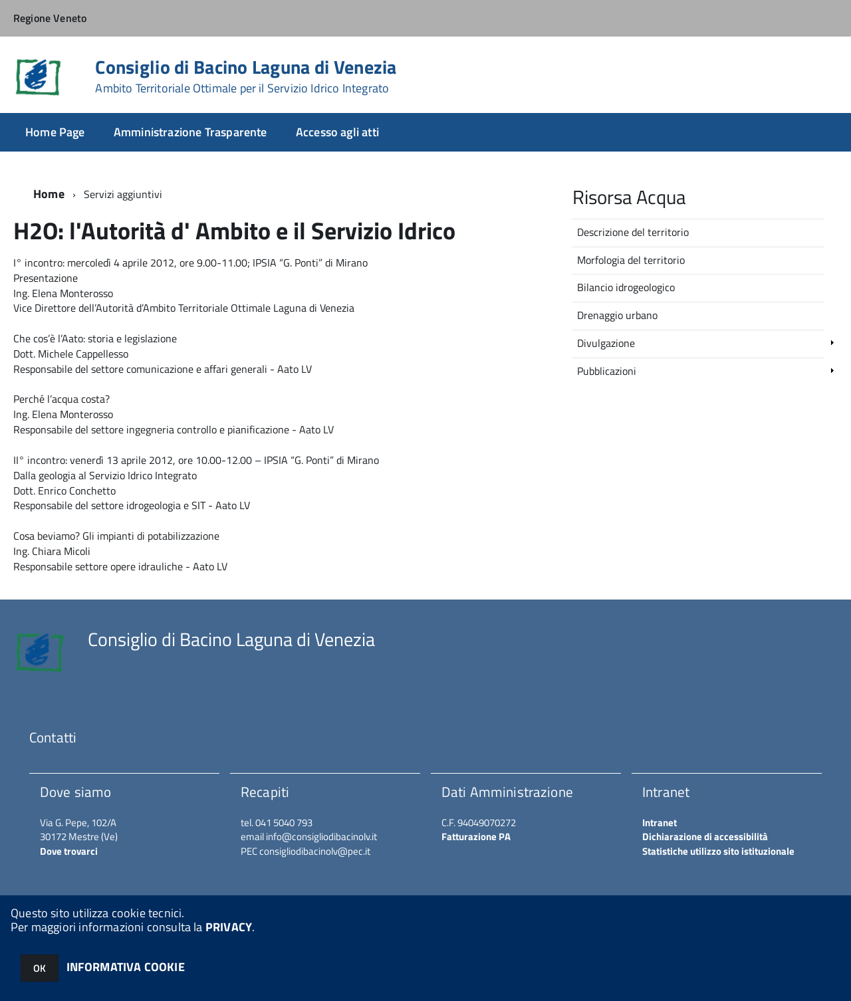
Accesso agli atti (337, 132)
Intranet (659, 822)
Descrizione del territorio (633, 232)
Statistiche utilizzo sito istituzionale (718, 851)
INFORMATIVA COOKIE (125, 967)
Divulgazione (606, 343)
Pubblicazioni (606, 371)
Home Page (55, 132)
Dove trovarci (69, 851)
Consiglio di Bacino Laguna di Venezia (245, 76)
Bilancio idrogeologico (626, 287)
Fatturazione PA (476, 836)
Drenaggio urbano (617, 315)
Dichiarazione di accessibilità (705, 836)
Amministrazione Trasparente (190, 132)
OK (39, 968)
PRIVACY (228, 927)
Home (48, 194)
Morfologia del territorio (631, 260)
